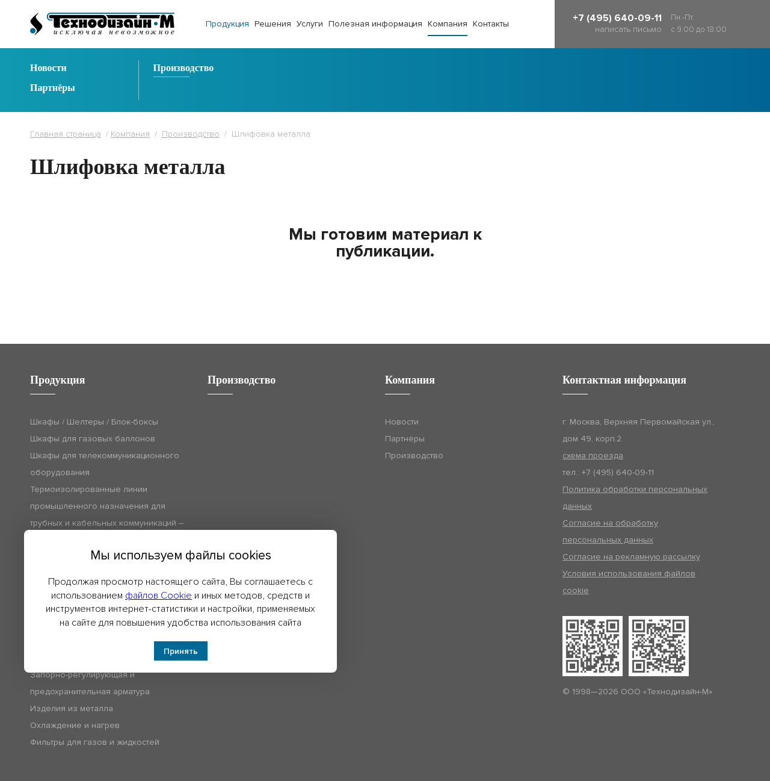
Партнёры (52, 88)
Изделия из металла (71, 708)
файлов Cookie (158, 596)
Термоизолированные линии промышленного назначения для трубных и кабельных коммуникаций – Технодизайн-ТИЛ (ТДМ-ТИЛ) (106, 514)
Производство (183, 68)
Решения (272, 24)
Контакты (491, 24)
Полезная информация (375, 24)
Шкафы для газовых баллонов (92, 439)
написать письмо (628, 29)
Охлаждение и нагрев (75, 725)
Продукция (227, 24)
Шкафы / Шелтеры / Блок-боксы (94, 422)
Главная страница (65, 134)
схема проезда (592, 455)
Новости (48, 68)
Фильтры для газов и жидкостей (94, 742)
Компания (447, 24)
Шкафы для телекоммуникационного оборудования (104, 464)
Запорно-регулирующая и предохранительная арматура (90, 683)
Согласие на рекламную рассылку (631, 557)
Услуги (310, 24)
